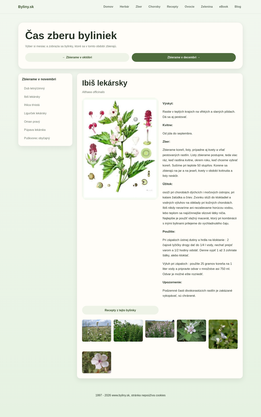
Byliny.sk (26, 7)
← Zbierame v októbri (77, 57)
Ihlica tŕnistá (32, 104)
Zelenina (207, 6)
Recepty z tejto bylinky (120, 310)
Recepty (172, 6)
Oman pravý (32, 121)
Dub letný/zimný (34, 88)
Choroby (154, 6)
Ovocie (189, 6)
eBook (223, 6)
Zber (139, 6)
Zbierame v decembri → (183, 57)
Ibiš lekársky (32, 96)
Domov (108, 6)
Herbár (124, 6)
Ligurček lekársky (35, 113)
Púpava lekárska (34, 129)
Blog (238, 6)
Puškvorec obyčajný (37, 138)
